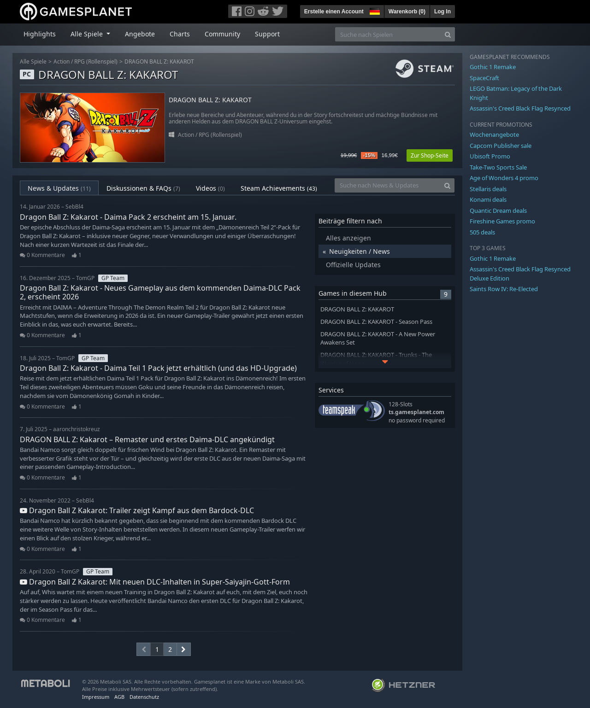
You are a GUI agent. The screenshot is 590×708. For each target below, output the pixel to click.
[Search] (448, 34)
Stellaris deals (488, 189)
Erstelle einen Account (334, 11)
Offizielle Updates (353, 264)
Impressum (95, 696)
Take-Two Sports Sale (498, 167)
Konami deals (488, 199)
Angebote (140, 33)
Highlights (40, 33)
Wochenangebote (494, 134)
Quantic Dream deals (498, 210)
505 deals (482, 232)
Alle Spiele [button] (88, 33)
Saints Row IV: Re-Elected (504, 289)
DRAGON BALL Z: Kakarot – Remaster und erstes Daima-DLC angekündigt (147, 439)
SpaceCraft (484, 78)
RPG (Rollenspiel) (96, 61)
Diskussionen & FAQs (143, 188)
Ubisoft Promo (490, 156)
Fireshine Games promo (502, 221)
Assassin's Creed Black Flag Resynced (520, 108)
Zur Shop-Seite (429, 155)
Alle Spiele (33, 61)
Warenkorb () (407, 11)
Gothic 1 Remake (493, 67)
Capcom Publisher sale (500, 145)
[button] (374, 10)
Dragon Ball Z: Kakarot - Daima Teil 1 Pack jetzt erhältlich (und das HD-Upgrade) (158, 368)
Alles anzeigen (348, 238)
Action (61, 61)
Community (222, 33)
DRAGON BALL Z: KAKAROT (159, 61)
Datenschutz (144, 696)
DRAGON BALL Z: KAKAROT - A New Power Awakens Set (377, 338)
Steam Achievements (279, 188)
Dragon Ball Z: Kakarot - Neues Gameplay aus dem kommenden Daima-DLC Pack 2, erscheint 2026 (160, 292)
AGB (119, 696)
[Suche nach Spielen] (388, 34)
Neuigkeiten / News (359, 251)
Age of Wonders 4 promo (504, 178)
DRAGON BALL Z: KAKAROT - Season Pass (376, 322)
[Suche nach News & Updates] (388, 185)
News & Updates (59, 188)
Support (267, 33)
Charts (180, 33)
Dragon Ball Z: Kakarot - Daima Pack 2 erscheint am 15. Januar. (128, 217)
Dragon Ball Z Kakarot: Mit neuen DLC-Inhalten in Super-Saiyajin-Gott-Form (155, 582)
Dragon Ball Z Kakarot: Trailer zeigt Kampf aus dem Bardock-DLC (137, 510)
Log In (442, 11)
